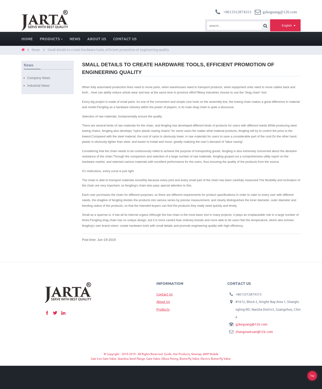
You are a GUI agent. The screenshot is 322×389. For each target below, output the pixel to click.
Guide (167, 354)
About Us (96, 39)
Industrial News (38, 85)
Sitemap (196, 354)
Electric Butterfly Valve (216, 358)
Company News (38, 78)
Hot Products (181, 354)
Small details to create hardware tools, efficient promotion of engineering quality (108, 50)
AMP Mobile (210, 354)
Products (51, 39)
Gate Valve (153, 358)
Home (27, 39)
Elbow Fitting (169, 358)
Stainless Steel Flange (131, 358)
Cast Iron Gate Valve (103, 358)
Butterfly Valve (189, 358)
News (75, 39)
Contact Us (125, 39)
